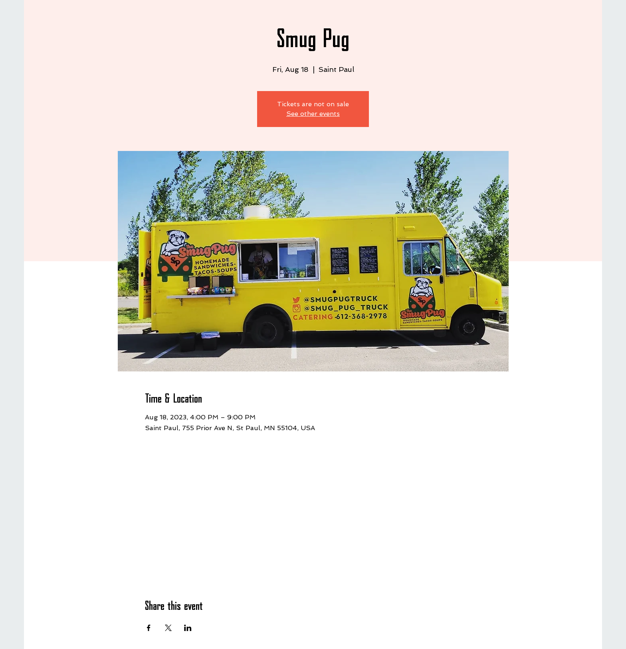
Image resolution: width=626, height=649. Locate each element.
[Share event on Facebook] (149, 628)
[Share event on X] (168, 628)
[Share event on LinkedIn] (188, 628)
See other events (313, 113)
